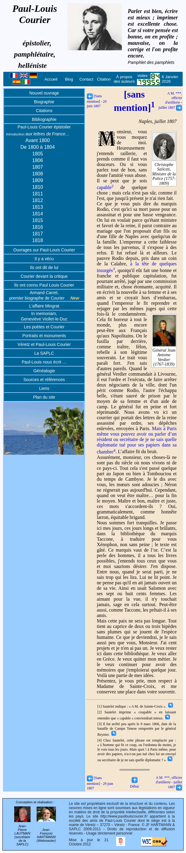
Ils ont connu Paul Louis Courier (44, 285)
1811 (37, 193)
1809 (37, 180)
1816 (37, 227)
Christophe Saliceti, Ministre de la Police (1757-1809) (164, 172)
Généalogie (44, 370)
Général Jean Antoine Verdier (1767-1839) (164, 355)
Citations (44, 110)
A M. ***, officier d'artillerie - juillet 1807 (170, 100)
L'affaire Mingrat (44, 306)
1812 (37, 200)
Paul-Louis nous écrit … (44, 362)
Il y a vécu (44, 258)
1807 (37, 167)
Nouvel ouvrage (44, 93)
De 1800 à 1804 (37, 147)
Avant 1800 (37, 140)
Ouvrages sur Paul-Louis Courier (44, 249)
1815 (37, 220)
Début (134, 784)
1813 (37, 207)
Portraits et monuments (44, 335)
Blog (69, 79)
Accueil (50, 79)
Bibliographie (44, 119)
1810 (37, 187)
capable (105, 187)
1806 (37, 160)
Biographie (44, 101)
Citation (104, 79)
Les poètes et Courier (44, 326)
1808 (37, 173)
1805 (37, 153)
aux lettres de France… (38, 133)
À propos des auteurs (124, 79)
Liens (44, 388)
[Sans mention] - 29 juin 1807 (96, 101)
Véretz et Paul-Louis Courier (44, 344)
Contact (86, 79)
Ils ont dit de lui (44, 267)
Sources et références (44, 379)
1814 (37, 213)
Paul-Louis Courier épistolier (44, 126)
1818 (37, 240)
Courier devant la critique (44, 276)
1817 (37, 233)
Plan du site (44, 397)
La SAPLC (44, 353)
